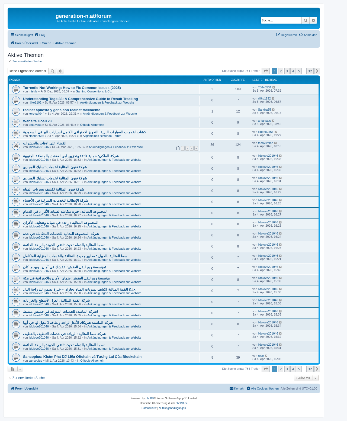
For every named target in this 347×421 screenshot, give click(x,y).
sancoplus (35, 360)
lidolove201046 (39, 147)
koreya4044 (36, 113)
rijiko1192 (35, 102)
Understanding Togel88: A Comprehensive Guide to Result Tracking (80, 99)
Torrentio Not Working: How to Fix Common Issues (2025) (72, 88)
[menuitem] (39, 35)
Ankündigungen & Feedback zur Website (107, 102)
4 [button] (293, 71)
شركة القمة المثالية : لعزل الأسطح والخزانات (56, 300)
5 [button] (299, 71)
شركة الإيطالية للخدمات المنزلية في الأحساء (55, 200)
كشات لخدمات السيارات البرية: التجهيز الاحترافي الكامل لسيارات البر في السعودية (84, 132)
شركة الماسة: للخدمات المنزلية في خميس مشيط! (60, 312)
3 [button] (287, 71)
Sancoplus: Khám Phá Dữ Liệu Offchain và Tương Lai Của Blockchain (82, 357)
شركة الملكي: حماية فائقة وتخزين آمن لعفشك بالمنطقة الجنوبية (71, 156)
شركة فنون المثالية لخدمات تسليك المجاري (55, 167)
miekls (33, 91)
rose (261, 355)
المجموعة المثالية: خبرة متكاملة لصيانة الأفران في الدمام (65, 212)
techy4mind (265, 142)
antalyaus (35, 124)
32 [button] (310, 71)
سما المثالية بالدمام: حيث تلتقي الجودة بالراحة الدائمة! (64, 245)
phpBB (150, 398)
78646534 (264, 87)
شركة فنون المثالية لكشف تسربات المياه (53, 189)
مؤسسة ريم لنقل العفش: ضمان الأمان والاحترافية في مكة (66, 278)
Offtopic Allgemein (92, 124)
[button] (266, 71)
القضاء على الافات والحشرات (44, 143)
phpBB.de (182, 403)
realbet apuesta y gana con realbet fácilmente (61, 110)
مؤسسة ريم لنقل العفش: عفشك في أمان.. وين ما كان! (64, 267)
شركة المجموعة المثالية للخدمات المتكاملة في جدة (61, 234)
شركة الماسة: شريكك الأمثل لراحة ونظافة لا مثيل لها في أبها (68, 323)
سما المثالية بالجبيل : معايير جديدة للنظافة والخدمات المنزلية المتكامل (75, 256)
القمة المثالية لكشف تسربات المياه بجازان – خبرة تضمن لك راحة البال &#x (79, 289)
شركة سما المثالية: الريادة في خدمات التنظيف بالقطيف (64, 334)
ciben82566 (36, 135)
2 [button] (281, 71)
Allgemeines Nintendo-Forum (102, 135)
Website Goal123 (37, 121)
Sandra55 (264, 109)
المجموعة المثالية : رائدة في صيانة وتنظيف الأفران (60, 223)
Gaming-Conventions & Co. (94, 91)
